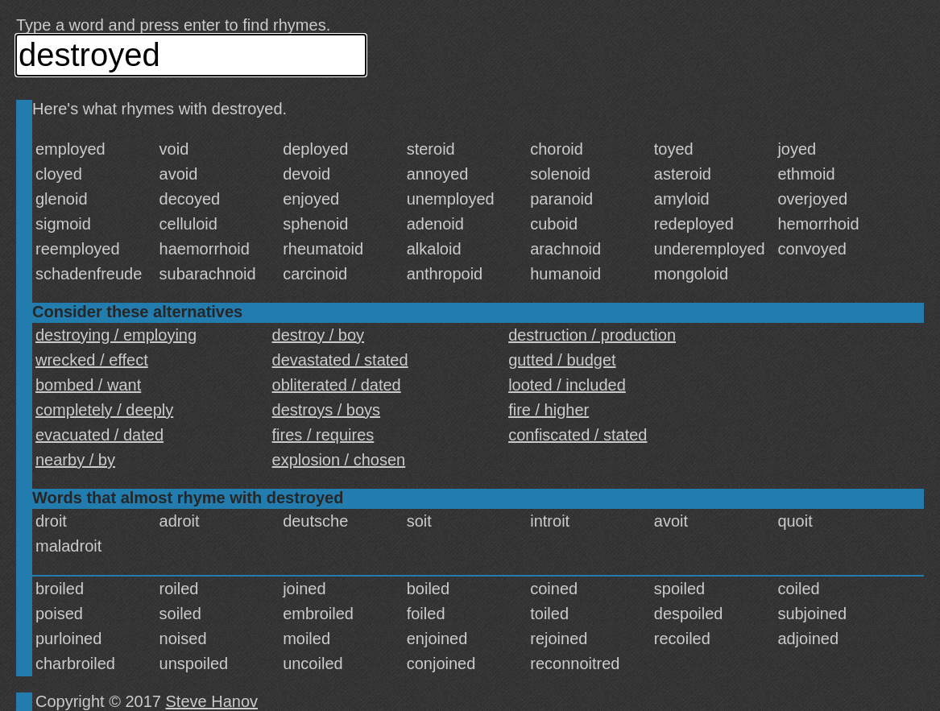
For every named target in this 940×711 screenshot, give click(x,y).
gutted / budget (561, 360)
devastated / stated (340, 360)
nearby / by (75, 460)
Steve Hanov (212, 701)
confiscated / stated (577, 435)
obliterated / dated (336, 385)
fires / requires (323, 435)
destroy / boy (318, 335)
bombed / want (88, 385)
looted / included (567, 385)
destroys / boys (326, 410)
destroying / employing (116, 335)
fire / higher (548, 410)
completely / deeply (104, 410)
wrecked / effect (91, 360)
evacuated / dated (99, 435)
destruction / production (592, 335)
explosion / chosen (339, 460)
